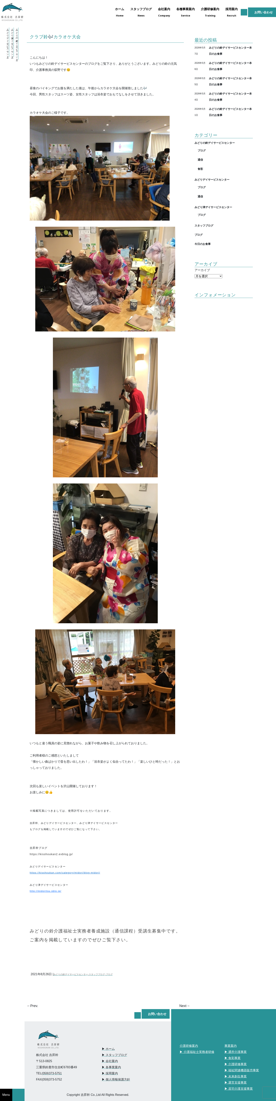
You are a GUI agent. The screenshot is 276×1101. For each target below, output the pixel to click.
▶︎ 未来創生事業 (235, 1076)
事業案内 (230, 1045)
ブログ (109, 974)
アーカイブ (202, 270)
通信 (200, 159)
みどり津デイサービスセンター (213, 207)
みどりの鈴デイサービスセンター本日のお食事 (230, 51)
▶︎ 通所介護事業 (235, 1052)
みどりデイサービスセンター (212, 179)
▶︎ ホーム (108, 1048)
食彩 (200, 169)
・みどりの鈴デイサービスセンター (17, 44)
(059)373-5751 (52, 1073)
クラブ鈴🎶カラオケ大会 (55, 37)
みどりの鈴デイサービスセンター (70, 974)
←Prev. (32, 1006)
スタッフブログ (97, 974)
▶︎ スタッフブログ (114, 1055)
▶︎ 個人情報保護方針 (116, 1079)
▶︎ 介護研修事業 (235, 1064)
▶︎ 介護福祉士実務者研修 (197, 1052)
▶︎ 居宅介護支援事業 (238, 1088)
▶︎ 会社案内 (110, 1061)
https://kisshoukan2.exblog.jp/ (51, 854)
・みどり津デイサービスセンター (12, 42)
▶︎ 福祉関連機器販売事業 (241, 1070)
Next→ (184, 1006)
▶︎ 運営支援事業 (235, 1082)
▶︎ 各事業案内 (111, 1067)
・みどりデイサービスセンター (7, 42)
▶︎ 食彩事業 (232, 1058)
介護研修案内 (189, 1045)
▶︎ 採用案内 (110, 1073)
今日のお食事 (203, 244)
